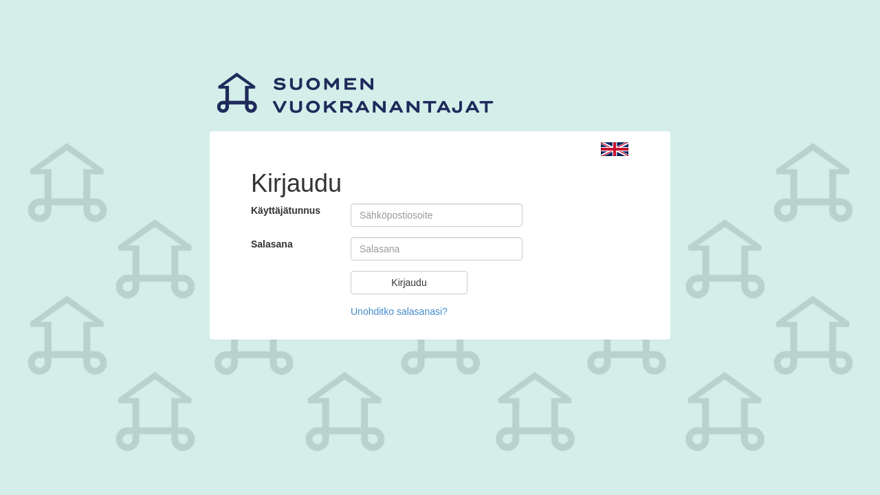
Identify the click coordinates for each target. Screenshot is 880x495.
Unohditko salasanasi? (399, 311)
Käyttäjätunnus (285, 210)
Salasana (272, 244)
